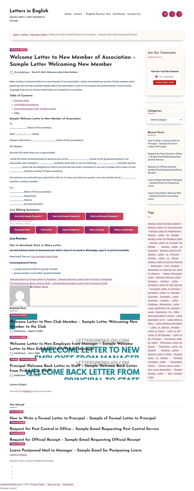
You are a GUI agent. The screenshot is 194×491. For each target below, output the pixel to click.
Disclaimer (68, 485)
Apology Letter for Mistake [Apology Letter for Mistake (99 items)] (163, 235)
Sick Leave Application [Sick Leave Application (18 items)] (159, 369)
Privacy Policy (38, 485)
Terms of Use (53, 485)
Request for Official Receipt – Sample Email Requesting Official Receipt (165, 170)
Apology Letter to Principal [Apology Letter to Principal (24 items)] (163, 254)
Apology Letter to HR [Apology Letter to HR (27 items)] (170, 250)
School (14, 360)
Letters (78, 14)
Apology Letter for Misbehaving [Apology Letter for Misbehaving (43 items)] (165, 231)
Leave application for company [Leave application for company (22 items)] (164, 308)
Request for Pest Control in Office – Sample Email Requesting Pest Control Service (165, 156)
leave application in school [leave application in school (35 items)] (161, 316)
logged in (27, 392)
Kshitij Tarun (23, 72)
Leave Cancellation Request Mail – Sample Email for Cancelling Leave (164, 196)
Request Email (17, 423)
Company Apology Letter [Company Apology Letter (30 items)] (163, 281)
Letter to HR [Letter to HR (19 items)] (173, 331)
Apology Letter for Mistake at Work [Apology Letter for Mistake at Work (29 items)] (165, 239)
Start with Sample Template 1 (28, 216)
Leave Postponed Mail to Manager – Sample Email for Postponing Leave (165, 183)
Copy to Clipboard (71, 231)
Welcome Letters (39, 34)
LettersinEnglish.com (10, 485)
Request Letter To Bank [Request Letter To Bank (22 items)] (160, 354)
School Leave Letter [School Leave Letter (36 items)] (169, 365)
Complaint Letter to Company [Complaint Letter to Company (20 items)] (165, 289)
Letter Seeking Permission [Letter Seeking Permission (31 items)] (169, 323)
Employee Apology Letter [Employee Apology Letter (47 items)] (163, 300)
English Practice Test (98, 14)
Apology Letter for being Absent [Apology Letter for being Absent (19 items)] (164, 223)
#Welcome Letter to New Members (62, 72)
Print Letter (46, 231)
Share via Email (97, 231)
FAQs (17, 112)
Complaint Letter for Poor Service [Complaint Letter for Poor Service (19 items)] (165, 285)
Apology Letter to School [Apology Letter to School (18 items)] (163, 258)
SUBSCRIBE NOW (164, 82)
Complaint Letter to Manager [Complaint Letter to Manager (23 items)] (164, 292)
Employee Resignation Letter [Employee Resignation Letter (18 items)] (163, 304)
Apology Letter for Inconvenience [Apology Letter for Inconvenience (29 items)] (165, 227)
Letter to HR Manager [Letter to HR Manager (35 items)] (159, 335)
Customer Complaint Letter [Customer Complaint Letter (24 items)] (163, 296)
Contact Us (134, 14)
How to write (16, 412)
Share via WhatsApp (123, 231)
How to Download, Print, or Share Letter (35, 108)
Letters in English (29, 11)
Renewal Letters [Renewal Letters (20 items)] (170, 350)
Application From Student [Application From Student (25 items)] (165, 266)
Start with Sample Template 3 (104, 216)
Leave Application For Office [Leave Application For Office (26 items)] (163, 312)
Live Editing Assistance (26, 104)
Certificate (119, 14)
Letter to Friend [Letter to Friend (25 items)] (156, 331)
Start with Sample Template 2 (66, 216)
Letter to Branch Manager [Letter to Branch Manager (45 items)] (165, 327)
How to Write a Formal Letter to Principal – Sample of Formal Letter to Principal (163, 143)
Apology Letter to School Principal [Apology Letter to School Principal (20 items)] (165, 262)
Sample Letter (21, 100)
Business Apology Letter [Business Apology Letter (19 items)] (168, 277)
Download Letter (22, 231)
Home (68, 14)
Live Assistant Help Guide (44, 257)
